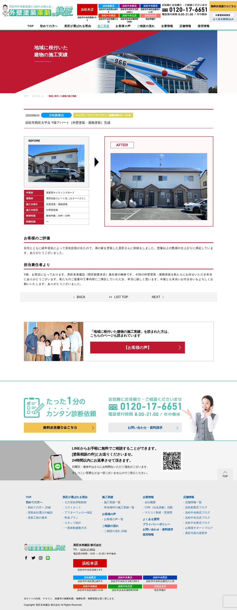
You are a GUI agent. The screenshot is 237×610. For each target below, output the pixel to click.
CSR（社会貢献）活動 (159, 507)
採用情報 (148, 534)
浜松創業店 (95, 6)
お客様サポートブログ (199, 527)
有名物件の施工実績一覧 (119, 507)
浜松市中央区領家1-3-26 (94, 16)
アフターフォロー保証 (78, 512)
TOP (30, 26)
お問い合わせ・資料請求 (145, 427)
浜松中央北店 (121, 12)
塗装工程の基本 (37, 517)
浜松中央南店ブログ (197, 512)
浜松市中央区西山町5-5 (94, 9)
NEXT (156, 297)
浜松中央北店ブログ (197, 517)
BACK (81, 297)
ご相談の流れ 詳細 (115, 531)
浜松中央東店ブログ (197, 522)
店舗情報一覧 (193, 502)
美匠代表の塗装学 (196, 533)
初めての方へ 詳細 (39, 507)
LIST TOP (121, 297)
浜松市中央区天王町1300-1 (121, 9)
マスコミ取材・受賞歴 (158, 512)
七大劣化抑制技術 (76, 502)
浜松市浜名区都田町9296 (121, 16)
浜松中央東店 (121, 6)
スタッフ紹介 (73, 522)
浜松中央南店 (95, 12)
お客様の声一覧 (113, 519)
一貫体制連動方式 (76, 527)
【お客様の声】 (137, 347)
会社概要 (150, 502)
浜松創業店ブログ (196, 507)
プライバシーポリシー (156, 524)
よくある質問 (151, 519)
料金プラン (71, 517)
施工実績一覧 (112, 502)
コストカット (73, 507)
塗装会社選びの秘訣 (40, 512)
